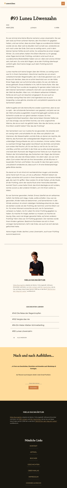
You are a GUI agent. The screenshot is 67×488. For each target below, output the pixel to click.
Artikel (33, 452)
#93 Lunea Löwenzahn (22, 331)
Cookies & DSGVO (33, 483)
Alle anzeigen (20, 337)
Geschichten (33, 464)
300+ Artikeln (33, 287)
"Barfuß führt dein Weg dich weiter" (46, 421)
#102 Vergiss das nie (21, 319)
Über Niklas (33, 471)
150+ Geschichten (45, 287)
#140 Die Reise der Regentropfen (26, 313)
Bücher (33, 458)
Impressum (33, 477)
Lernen (33, 28)
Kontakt (33, 446)
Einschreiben (33, 387)
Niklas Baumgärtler (19, 285)
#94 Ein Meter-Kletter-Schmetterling (28, 325)
